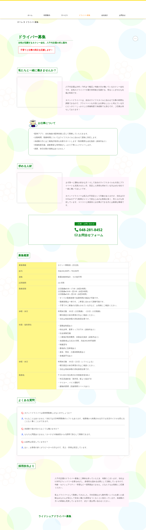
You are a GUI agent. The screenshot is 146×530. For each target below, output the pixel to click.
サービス (64, 15)
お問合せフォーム (89, 235)
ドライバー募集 (84, 15)
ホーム (30, 15)
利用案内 (47, 15)
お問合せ (122, 15)
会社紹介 (104, 15)
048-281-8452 (88, 229)
